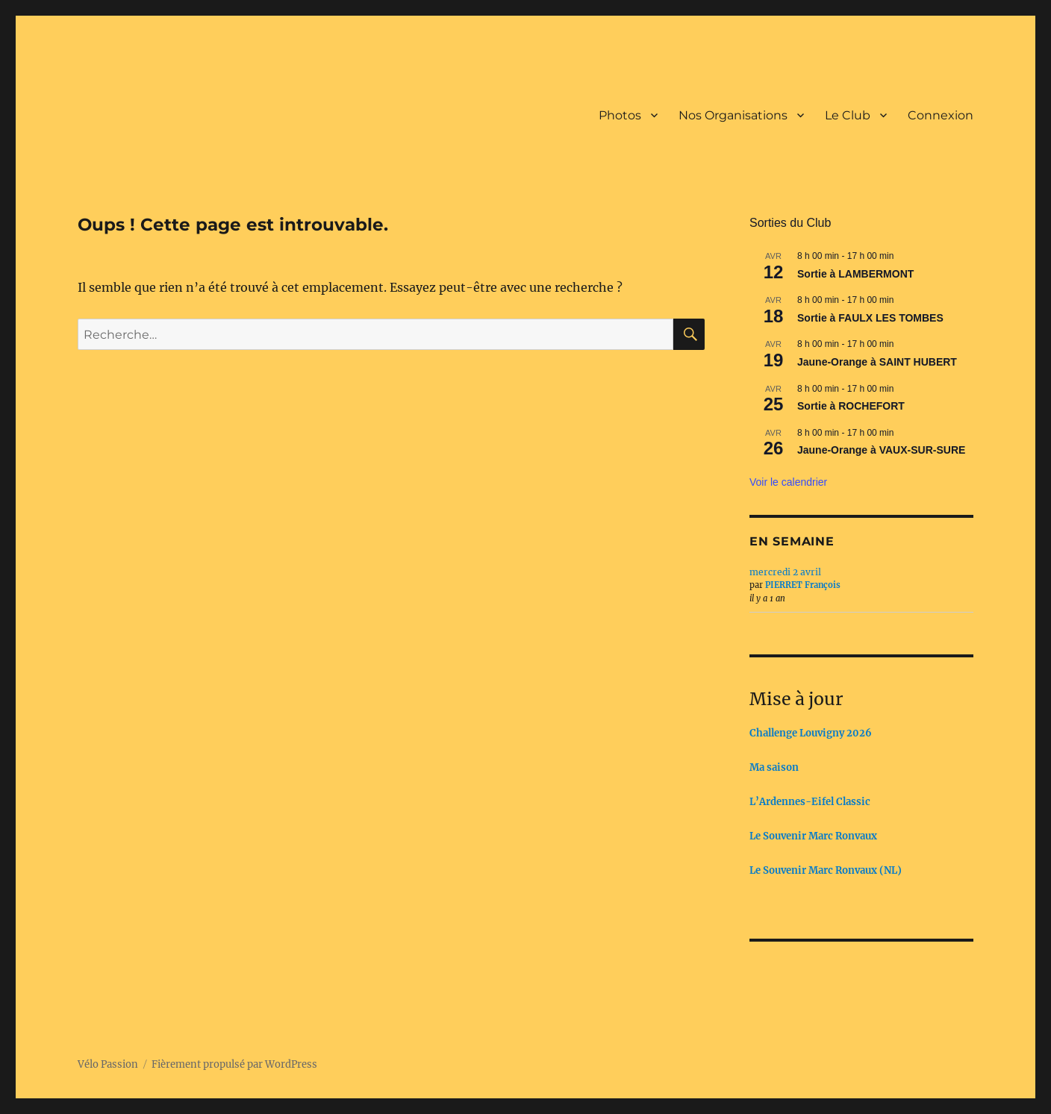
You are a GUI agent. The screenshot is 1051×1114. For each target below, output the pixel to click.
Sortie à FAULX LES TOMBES (870, 318)
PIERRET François (803, 585)
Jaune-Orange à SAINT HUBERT (877, 362)
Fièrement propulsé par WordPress (234, 1064)
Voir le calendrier (788, 482)
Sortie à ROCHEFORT (851, 406)
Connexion (940, 115)
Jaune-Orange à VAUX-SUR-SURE (881, 450)
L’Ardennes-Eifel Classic (809, 801)
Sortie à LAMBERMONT (855, 274)
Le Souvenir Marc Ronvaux (813, 836)
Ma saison (774, 767)
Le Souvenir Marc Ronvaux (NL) (825, 870)
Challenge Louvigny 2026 (810, 733)
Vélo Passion (108, 1064)
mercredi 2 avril (785, 572)
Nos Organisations (733, 115)
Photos (620, 115)
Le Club (847, 115)
